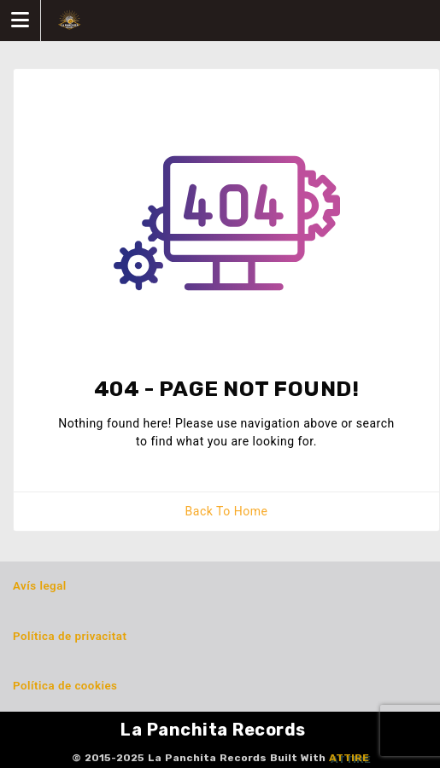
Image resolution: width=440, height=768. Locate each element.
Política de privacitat (69, 636)
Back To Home (226, 511)
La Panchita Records (213, 729)
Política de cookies (65, 685)
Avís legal (40, 585)
